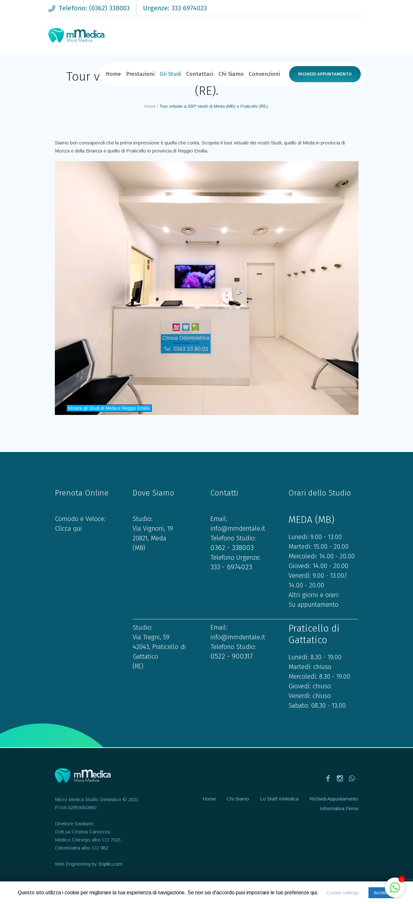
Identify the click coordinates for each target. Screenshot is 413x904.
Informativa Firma (339, 808)
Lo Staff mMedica (279, 798)
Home (150, 106)
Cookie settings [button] (342, 892)
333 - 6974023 (231, 567)
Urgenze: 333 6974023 (175, 8)
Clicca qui (68, 528)
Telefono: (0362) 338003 (94, 8)
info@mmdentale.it (237, 528)
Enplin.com (110, 864)
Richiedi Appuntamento (325, 74)
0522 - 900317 (231, 656)
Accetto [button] (381, 892)
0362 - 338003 (232, 547)
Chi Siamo (238, 798)
